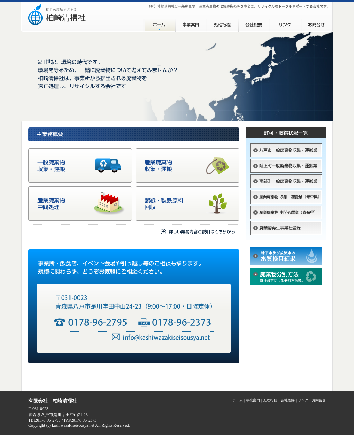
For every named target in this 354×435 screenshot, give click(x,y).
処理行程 (270, 400)
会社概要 (254, 23)
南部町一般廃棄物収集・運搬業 (286, 182)
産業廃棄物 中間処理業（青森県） (286, 213)
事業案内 (191, 23)
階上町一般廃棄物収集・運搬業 (286, 166)
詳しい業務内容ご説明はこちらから (133, 231)
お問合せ (317, 23)
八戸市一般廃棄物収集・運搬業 (286, 151)
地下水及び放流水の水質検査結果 (286, 257)
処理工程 (222, 23)
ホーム (159, 23)
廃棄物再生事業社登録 (286, 230)
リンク (285, 23)
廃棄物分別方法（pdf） (286, 276)
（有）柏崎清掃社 (82, 17)
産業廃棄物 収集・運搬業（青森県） (286, 198)
